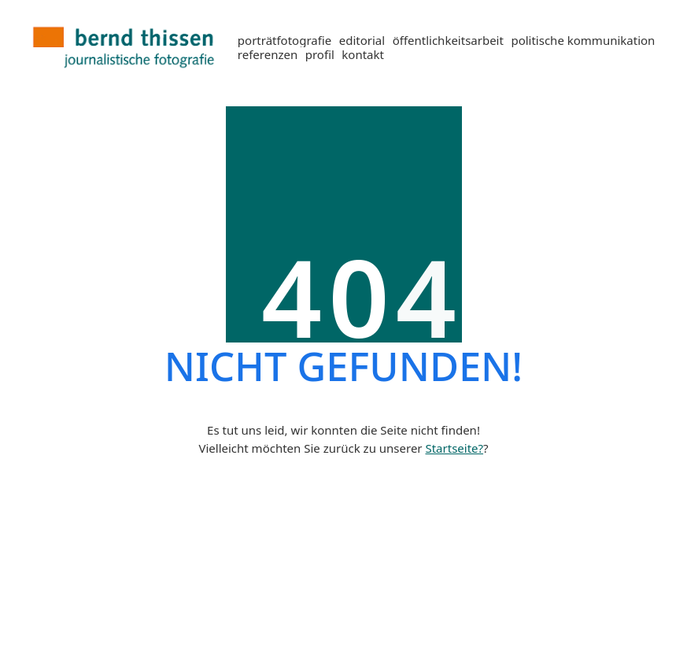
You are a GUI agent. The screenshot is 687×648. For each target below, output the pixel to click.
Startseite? (454, 448)
